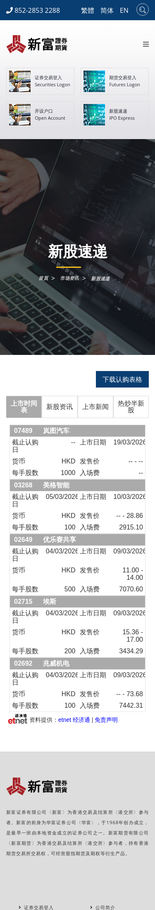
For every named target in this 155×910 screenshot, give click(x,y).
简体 (107, 10)
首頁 (43, 278)
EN (124, 10)
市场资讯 (69, 278)
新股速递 (100, 278)
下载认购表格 (122, 379)
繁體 (87, 10)
